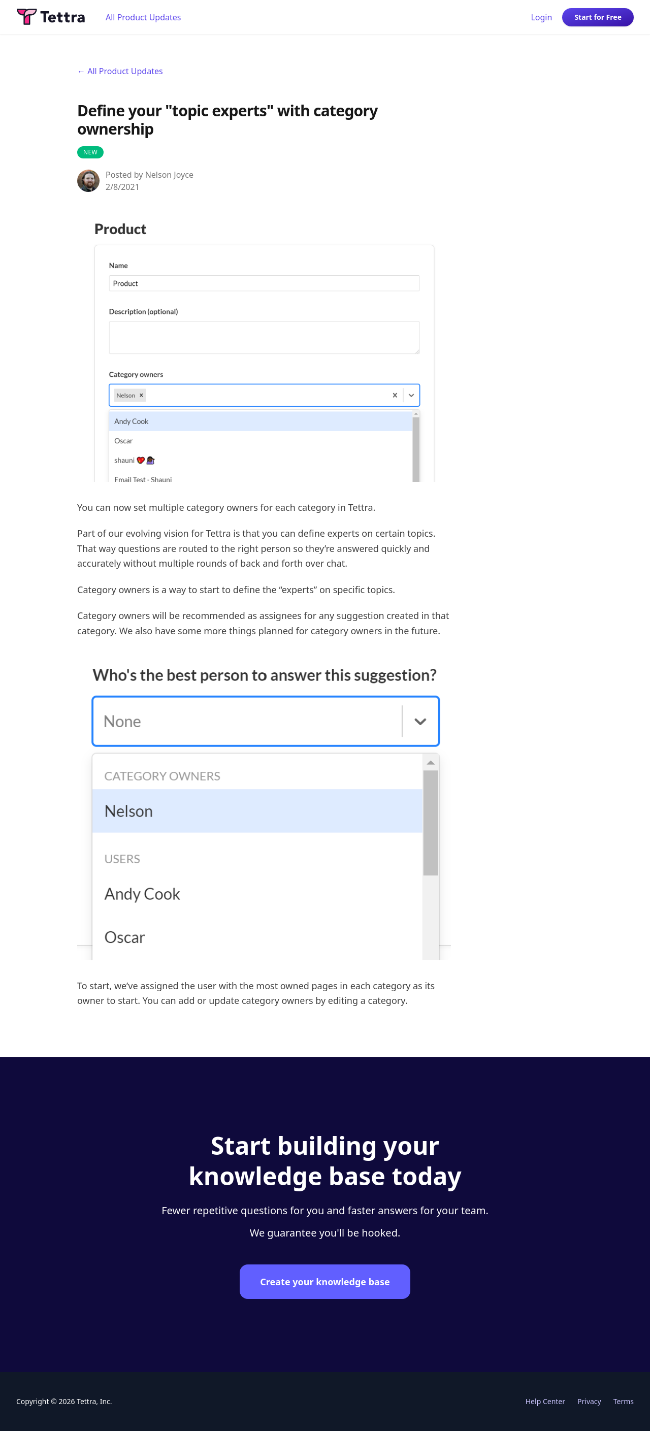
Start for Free (598, 17)
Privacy (589, 1401)
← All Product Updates (120, 71)
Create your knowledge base (324, 1282)
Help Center (545, 1401)
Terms (623, 1401)
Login (541, 17)
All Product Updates (143, 17)
